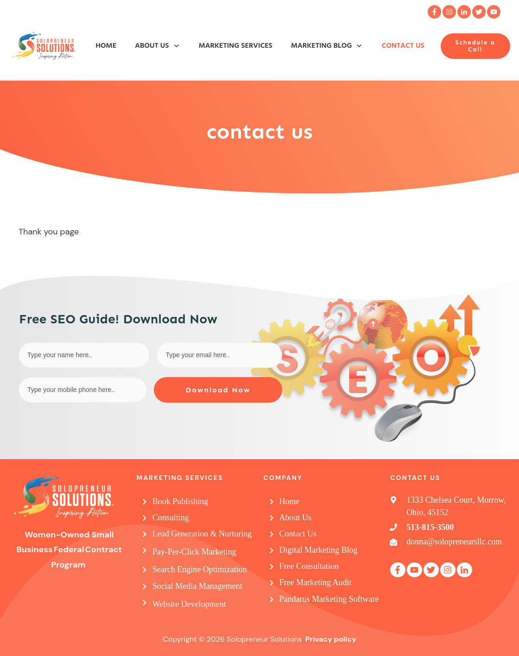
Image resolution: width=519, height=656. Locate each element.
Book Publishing (180, 501)
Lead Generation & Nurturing (202, 533)
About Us (295, 517)
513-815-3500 (430, 527)
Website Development (189, 604)
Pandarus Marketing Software (329, 599)
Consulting (170, 517)
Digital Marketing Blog (318, 550)
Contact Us (298, 533)
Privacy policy (330, 639)
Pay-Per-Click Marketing (194, 551)
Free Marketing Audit (315, 582)
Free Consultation (309, 566)
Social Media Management (197, 586)
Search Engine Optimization (199, 569)
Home (289, 501)
